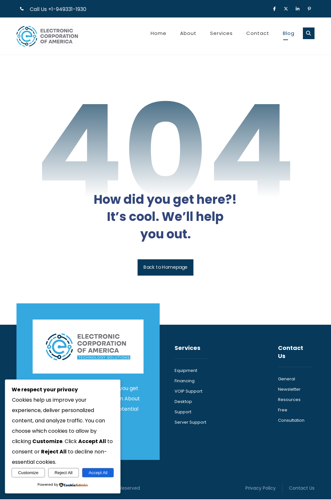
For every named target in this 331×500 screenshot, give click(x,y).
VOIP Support (188, 392)
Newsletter (289, 390)
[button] (274, 8)
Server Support (190, 423)
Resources (289, 400)
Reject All (64, 472)
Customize (28, 472)
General (286, 379)
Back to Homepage (166, 268)
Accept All (98, 472)
